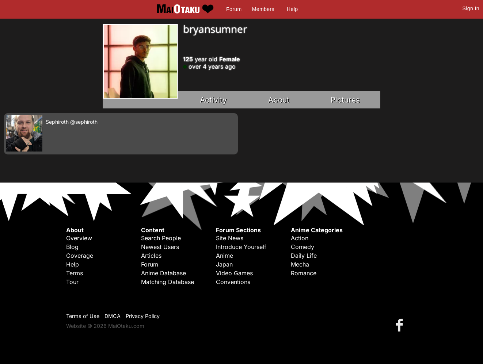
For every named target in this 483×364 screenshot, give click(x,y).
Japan (224, 264)
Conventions (233, 282)
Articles (151, 255)
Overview (79, 238)
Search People (161, 238)
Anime (224, 255)
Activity (213, 99)
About (278, 99)
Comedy (302, 246)
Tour (72, 282)
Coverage (79, 255)
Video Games (234, 273)
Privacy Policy (143, 316)
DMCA (112, 316)
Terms (74, 273)
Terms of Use (82, 316)
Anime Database (163, 273)
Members (263, 9)
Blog (72, 246)
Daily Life (304, 255)
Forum (234, 9)
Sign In (471, 8)
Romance (303, 273)
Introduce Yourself (241, 246)
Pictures (345, 99)
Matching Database (167, 282)
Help (292, 9)
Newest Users (160, 246)
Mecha (300, 264)
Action (299, 238)
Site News (229, 238)
